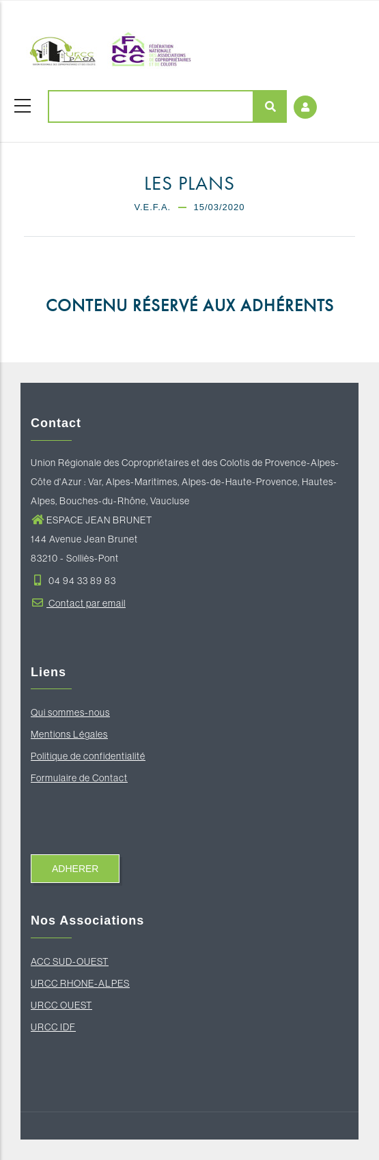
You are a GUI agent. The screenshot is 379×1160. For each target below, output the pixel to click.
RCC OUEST (65, 1005)
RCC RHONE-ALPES (84, 983)
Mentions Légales (69, 734)
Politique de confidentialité (88, 756)
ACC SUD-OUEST (70, 961)
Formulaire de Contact (79, 778)
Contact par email (78, 603)
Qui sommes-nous (70, 712)
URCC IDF (53, 1027)
